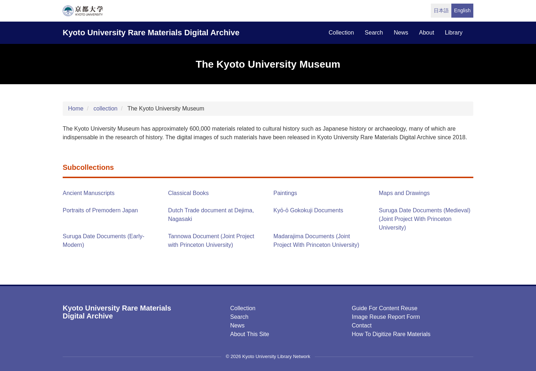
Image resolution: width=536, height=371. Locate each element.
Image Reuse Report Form (386, 317)
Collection (242, 308)
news (401, 33)
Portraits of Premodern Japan (100, 210)
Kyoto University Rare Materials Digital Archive (151, 32)
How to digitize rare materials (391, 334)
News (237, 325)
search (374, 33)
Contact (362, 325)
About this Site (249, 334)
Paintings (285, 193)
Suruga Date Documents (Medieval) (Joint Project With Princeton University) (424, 219)
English (462, 10)
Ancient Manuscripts (89, 193)
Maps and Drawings (404, 193)
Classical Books (188, 193)
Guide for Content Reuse (384, 308)
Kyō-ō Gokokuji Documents (308, 210)
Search (239, 317)
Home (76, 108)
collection (341, 33)
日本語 (441, 10)
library (454, 33)
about (426, 33)
